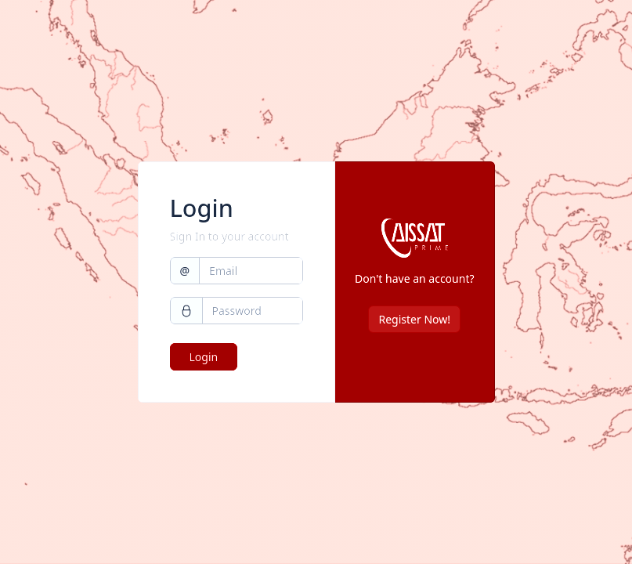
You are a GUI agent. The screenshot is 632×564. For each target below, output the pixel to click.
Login (204, 356)
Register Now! (414, 319)
